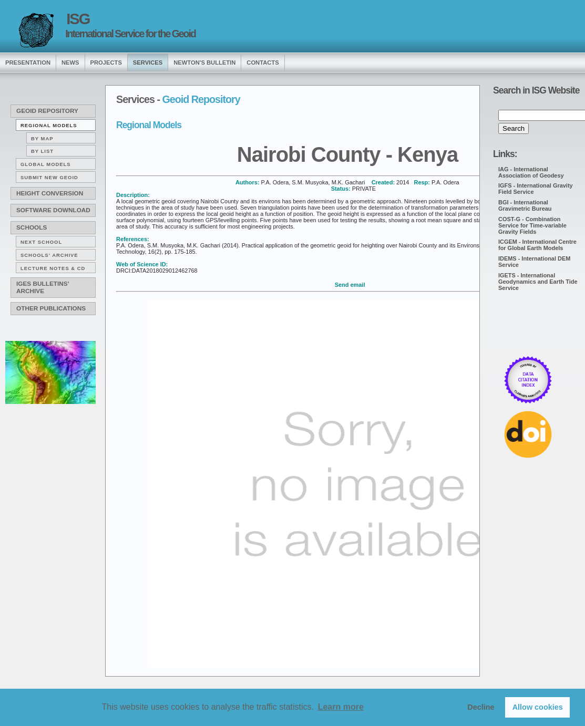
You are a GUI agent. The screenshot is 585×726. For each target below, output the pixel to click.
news (70, 62)
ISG (77, 19)
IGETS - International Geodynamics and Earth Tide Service (538, 281)
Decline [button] (480, 707)
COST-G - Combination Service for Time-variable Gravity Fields (532, 225)
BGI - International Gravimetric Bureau (525, 205)
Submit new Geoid (49, 177)
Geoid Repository (47, 111)
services (147, 62)
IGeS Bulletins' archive (42, 287)
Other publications (51, 308)
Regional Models (48, 125)
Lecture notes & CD (52, 268)
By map (42, 138)
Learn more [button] (341, 706)
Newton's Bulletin (204, 62)
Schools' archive (49, 255)
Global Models (45, 164)
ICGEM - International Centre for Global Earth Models (537, 244)
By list (42, 151)
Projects (106, 62)
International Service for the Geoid (130, 33)
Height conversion (49, 193)
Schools (31, 227)
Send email (350, 285)
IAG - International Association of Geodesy (531, 172)
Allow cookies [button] (537, 707)
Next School (41, 242)
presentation (27, 62)
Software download (53, 210)
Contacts (263, 62)
